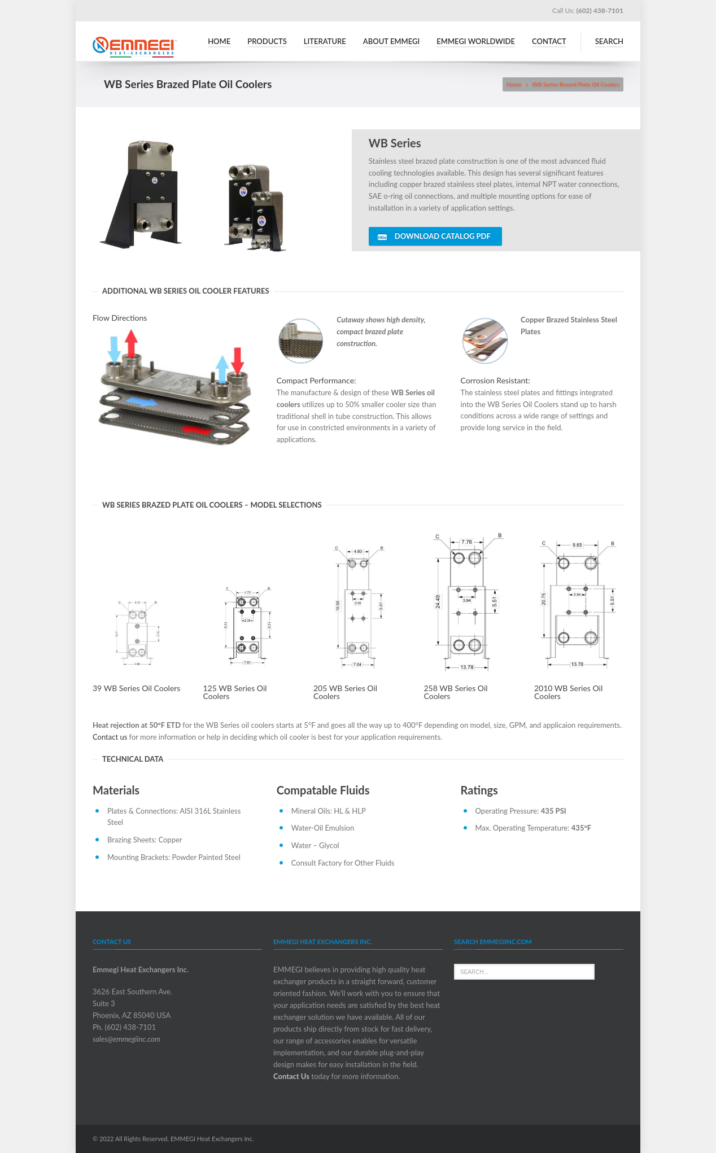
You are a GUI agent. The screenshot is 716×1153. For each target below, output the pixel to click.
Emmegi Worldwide (475, 41)
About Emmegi (391, 41)
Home (219, 41)
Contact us (110, 736)
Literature (325, 41)
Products (267, 41)
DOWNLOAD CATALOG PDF (434, 237)
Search (609, 41)
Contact (549, 41)
